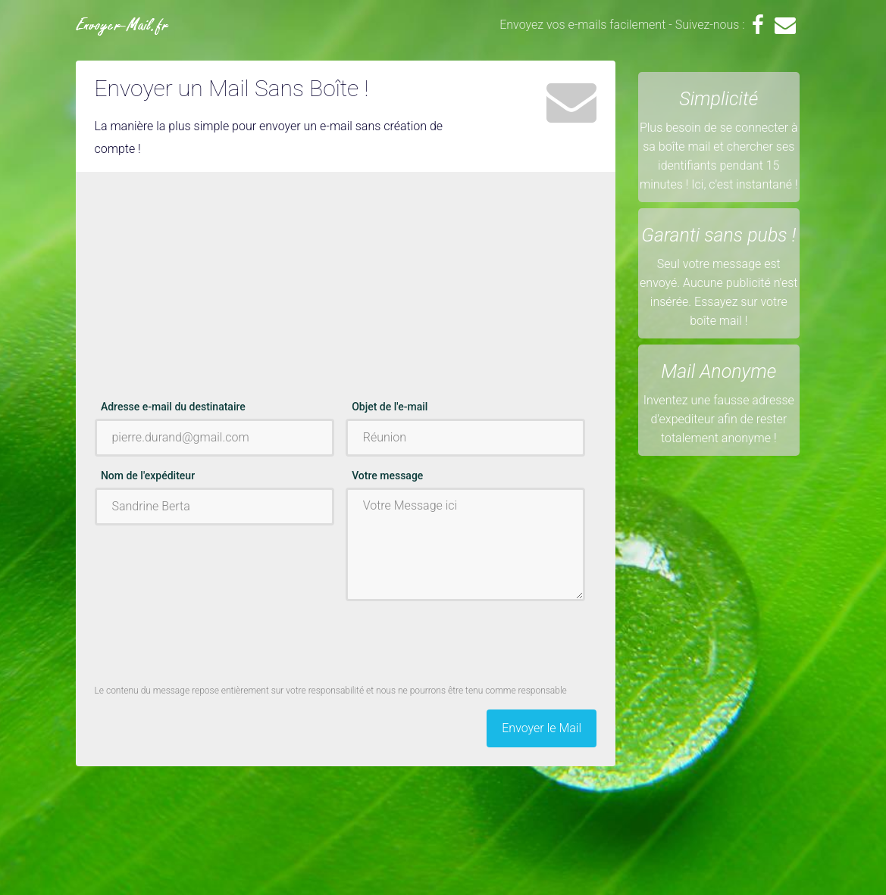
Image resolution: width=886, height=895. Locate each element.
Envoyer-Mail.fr (122, 26)
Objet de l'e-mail (389, 407)
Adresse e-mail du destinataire (173, 407)
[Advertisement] (346, 293)
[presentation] (461, 642)
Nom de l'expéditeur (148, 475)
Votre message (387, 475)
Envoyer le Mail (541, 728)
